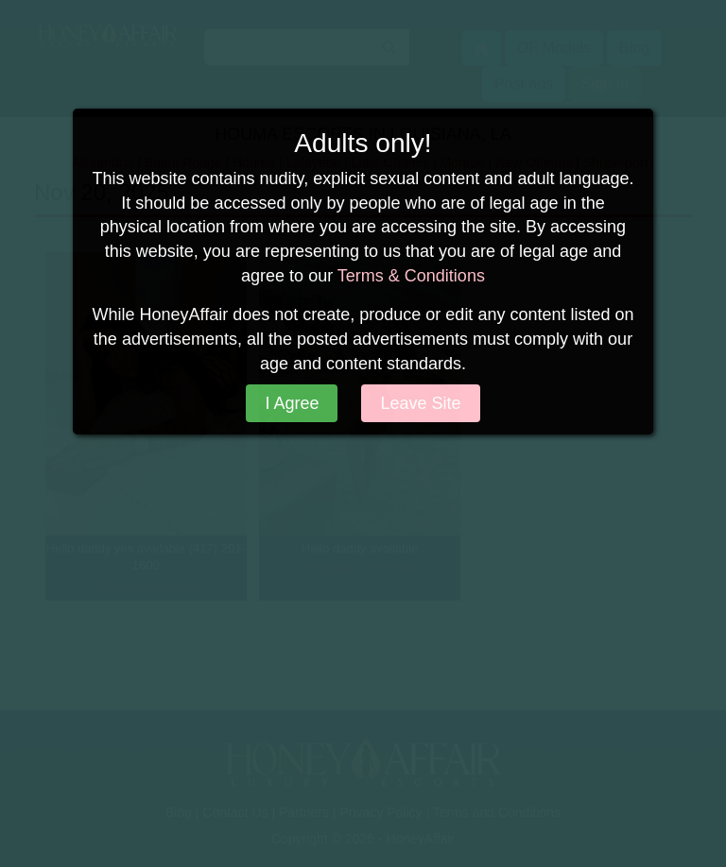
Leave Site (420, 403)
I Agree (292, 403)
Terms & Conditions (411, 275)
